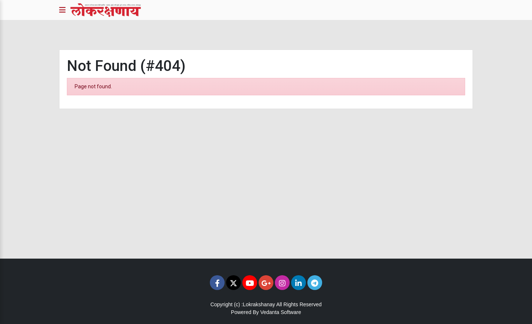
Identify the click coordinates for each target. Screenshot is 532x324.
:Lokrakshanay (258, 304)
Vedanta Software (280, 312)
